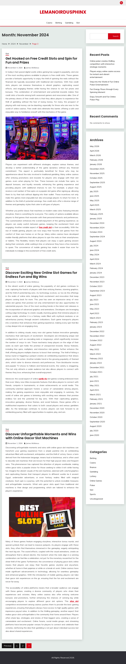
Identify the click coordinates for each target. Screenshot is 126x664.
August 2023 (96, 295)
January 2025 (96, 218)
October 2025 (96, 178)
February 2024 (96, 268)
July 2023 (94, 299)
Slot (78, 22)
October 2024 (96, 232)
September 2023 (97, 290)
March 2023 (95, 318)
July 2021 (94, 376)
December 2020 (97, 408)
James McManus (32, 68)
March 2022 (95, 354)
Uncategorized (96, 499)
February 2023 (96, 322)
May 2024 (94, 254)
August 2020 (96, 426)
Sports (93, 494)
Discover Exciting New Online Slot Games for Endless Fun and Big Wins (41, 274)
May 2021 (94, 385)
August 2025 (96, 187)
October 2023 (96, 286)
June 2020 (94, 435)
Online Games (96, 481)
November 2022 (97, 336)
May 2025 (94, 200)
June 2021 (94, 381)
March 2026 (95, 155)
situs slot (74, 601)
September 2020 (97, 421)
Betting (58, 22)
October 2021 (96, 372)
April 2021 (94, 390)
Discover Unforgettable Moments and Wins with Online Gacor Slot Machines (41, 436)
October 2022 (96, 340)
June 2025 (94, 196)
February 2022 (96, 358)
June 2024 (94, 250)
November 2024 (97, 227)
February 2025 (96, 214)
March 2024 (95, 263)
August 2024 (96, 241)
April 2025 (94, 205)
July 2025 (94, 191)
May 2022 (94, 349)
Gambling (69, 22)
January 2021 (96, 403)
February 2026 (96, 160)
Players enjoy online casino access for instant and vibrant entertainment (105, 74)
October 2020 (96, 417)
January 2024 (96, 272)
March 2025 (95, 209)
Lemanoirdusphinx (63, 12)
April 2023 (94, 313)
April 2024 (94, 259)
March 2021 (95, 394)
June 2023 (94, 304)
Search (115, 36)
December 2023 (97, 277)
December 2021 (97, 367)
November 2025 (97, 173)
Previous (7, 645)
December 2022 (97, 331)
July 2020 (94, 430)
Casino (49, 22)
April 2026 (94, 151)
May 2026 (94, 146)
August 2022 (96, 345)
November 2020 (97, 412)
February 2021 (96, 399)
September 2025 (97, 182)
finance (93, 467)
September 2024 (97, 236)
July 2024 (94, 245)
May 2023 (94, 309)
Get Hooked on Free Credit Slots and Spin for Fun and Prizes (41, 60)
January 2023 (96, 327)
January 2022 (96, 363)
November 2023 (97, 281)
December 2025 (97, 169)
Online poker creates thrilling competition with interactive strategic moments (102, 64)
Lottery (93, 476)
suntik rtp (43, 378)
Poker (92, 485)
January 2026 (96, 164)
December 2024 (97, 223)
